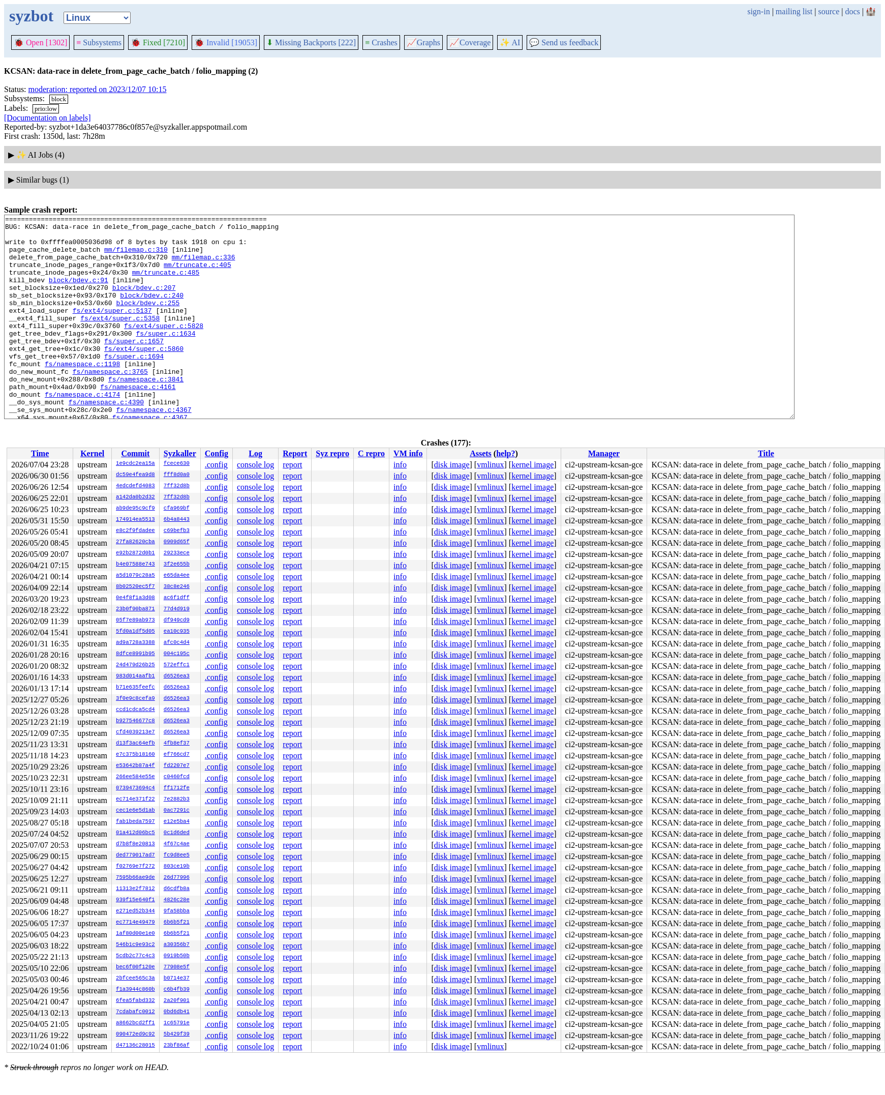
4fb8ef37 (177, 743)
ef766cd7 (177, 754)
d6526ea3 (177, 676)
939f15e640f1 (135, 900)
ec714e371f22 (135, 799)
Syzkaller (180, 453)
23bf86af (177, 1045)
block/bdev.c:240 (152, 311)
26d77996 (177, 877)
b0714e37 (177, 978)
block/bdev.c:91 (78, 293)
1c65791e (177, 1023)
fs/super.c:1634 (165, 357)
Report (295, 453)
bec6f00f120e (135, 967)
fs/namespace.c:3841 (146, 412)
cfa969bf (177, 508)
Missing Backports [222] (311, 42)
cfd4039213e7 (135, 732)
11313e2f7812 (135, 889)
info (400, 464)
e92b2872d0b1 (135, 553)
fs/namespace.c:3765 (110, 403)
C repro (371, 453)
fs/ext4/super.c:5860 (144, 375)
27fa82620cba (135, 542)
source (829, 11)
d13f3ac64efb (135, 743)
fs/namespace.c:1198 (82, 394)
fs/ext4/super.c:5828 (163, 348)
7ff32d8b (177, 486)
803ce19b (177, 866)
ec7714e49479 (135, 922)
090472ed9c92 (135, 1034)
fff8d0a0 (177, 475)
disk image (452, 464)
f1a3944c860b (135, 989)
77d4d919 (177, 609)
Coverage (470, 42)
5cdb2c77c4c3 (135, 956)
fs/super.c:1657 (134, 366)
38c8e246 (177, 586)
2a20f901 (177, 1000)
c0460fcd (177, 777)
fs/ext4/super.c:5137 (112, 330)
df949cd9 (177, 620)
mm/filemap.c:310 (136, 256)
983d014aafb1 (135, 676)
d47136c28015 (135, 1045)
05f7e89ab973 (135, 620)
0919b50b (177, 956)
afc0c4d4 (177, 642)
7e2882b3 (177, 799)
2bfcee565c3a (135, 978)
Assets (481, 453)
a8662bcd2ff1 (135, 1023)
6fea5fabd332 (135, 1000)
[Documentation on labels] (47, 117)
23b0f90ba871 (135, 609)
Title (766, 453)
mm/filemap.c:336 (203, 266)
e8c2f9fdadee (135, 531)
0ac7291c (177, 810)
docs (852, 11)
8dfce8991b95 (135, 654)
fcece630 (177, 463)
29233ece (177, 553)
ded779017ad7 (135, 855)
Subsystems (98, 42)
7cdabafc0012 (135, 1012)
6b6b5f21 (177, 922)
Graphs (423, 42)
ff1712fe (177, 788)
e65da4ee (177, 575)
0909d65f (177, 542)
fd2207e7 (177, 766)
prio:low (46, 108)
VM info (407, 453)
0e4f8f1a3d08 (135, 598)
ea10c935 (177, 631)
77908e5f (177, 967)
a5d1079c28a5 (135, 575)
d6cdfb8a (177, 889)
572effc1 (177, 665)
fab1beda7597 (135, 821)
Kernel (92, 453)
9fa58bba (177, 911)
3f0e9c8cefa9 (135, 698)
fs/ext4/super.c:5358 (120, 339)
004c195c (177, 654)
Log (255, 453)
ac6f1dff (177, 598)
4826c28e (177, 900)
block (58, 99)
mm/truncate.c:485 (166, 284)
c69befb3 (177, 531)
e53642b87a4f (135, 766)
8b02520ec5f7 (135, 586)
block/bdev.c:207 (144, 302)
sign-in (758, 11)
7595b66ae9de (135, 877)
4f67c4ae (177, 844)
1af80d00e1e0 (135, 933)
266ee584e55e (135, 777)
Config (216, 453)
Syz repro (332, 453)
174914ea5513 (135, 519)
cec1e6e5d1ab (135, 810)
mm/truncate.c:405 (197, 275)
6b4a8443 (177, 519)
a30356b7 (177, 945)
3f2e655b (177, 564)
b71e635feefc (135, 687)
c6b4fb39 (177, 989)
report (292, 464)
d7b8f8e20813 (135, 844)
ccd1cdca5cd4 (135, 710)
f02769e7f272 (135, 866)
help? (505, 453)
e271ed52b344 (135, 911)
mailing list (794, 11)
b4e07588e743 (135, 564)
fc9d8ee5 (177, 855)
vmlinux (490, 464)
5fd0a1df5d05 (135, 631)
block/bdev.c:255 (147, 320)
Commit (135, 453)
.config (216, 464)
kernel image (532, 464)
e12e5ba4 (177, 821)
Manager (604, 453)
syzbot (31, 16)
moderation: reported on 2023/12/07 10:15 (97, 89)
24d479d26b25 (135, 665)
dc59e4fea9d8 (135, 475)
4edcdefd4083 (135, 486)
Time (40, 453)
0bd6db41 (177, 1012)
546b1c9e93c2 (135, 945)
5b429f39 (177, 1034)
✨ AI (510, 42)
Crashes (381, 42)
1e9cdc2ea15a (135, 463)
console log (255, 464)
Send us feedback (563, 42)
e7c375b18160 (135, 754)
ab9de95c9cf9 (135, 508)
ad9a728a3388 (135, 642)
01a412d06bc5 (135, 833)
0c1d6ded (177, 833)
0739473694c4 (135, 788)
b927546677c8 (135, 721)
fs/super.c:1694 (134, 385)
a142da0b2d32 (135, 497)
